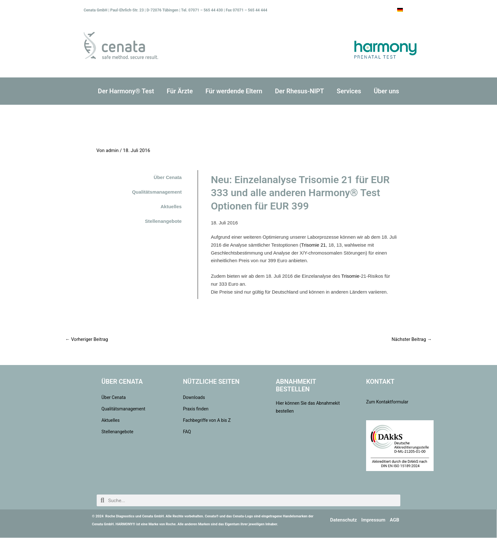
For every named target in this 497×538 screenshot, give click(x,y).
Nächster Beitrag (411, 339)
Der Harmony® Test (126, 91)
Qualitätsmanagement (157, 192)
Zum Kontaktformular (387, 402)
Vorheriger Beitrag (87, 339)
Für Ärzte (180, 91)
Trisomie (350, 276)
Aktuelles (171, 206)
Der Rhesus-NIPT (299, 91)
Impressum (373, 520)
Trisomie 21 (313, 245)
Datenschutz (343, 520)
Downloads (194, 397)
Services (349, 91)
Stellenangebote (163, 221)
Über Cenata (168, 177)
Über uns (386, 91)
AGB (394, 520)
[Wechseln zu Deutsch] (400, 10)
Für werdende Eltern (233, 91)
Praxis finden (196, 409)
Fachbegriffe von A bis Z (207, 420)
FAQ (187, 432)
